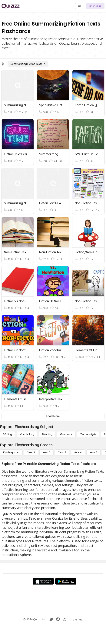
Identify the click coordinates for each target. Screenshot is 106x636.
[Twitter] (51, 619)
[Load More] (53, 416)
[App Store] (43, 581)
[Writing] (7, 434)
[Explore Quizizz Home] (11, 6)
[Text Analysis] (88, 434)
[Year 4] (78, 452)
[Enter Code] (95, 6)
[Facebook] (58, 619)
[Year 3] (62, 452)
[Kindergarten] (11, 452)
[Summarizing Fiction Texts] (28, 64)
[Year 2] (46, 452)
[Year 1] (31, 452)
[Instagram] (64, 619)
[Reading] (47, 434)
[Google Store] (65, 581)
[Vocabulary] (27, 434)
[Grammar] (66, 434)
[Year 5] (93, 452)
